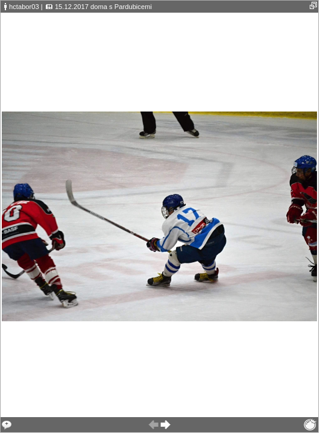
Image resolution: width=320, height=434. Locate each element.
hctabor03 (24, 6)
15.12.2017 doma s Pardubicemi (103, 6)
